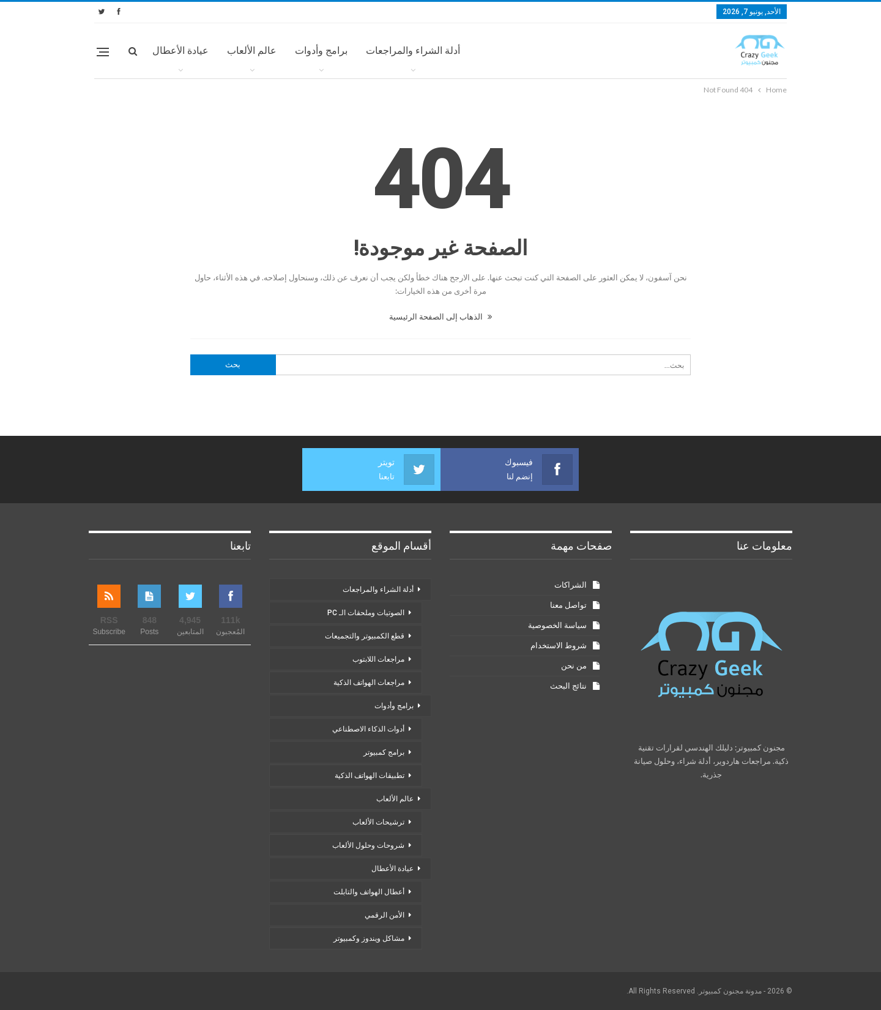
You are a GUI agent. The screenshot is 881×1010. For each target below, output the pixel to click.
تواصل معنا (568, 605)
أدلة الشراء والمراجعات (413, 50)
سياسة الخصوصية (557, 625)
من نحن (574, 665)
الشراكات (570, 584)
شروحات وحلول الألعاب (368, 845)
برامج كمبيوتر (383, 752)
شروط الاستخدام (558, 645)
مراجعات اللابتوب (378, 659)
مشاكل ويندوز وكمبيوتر (368, 938)
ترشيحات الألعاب (378, 822)
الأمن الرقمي (384, 915)
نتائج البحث (568, 685)
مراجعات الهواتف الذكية (368, 682)
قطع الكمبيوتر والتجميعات (364, 636)
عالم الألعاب (252, 50)
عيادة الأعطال (180, 50)
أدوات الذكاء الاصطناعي (368, 729)
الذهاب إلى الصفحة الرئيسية (440, 316)
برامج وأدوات (321, 50)
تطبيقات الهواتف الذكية (369, 775)
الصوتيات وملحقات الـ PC (365, 612)
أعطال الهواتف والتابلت (368, 892)
